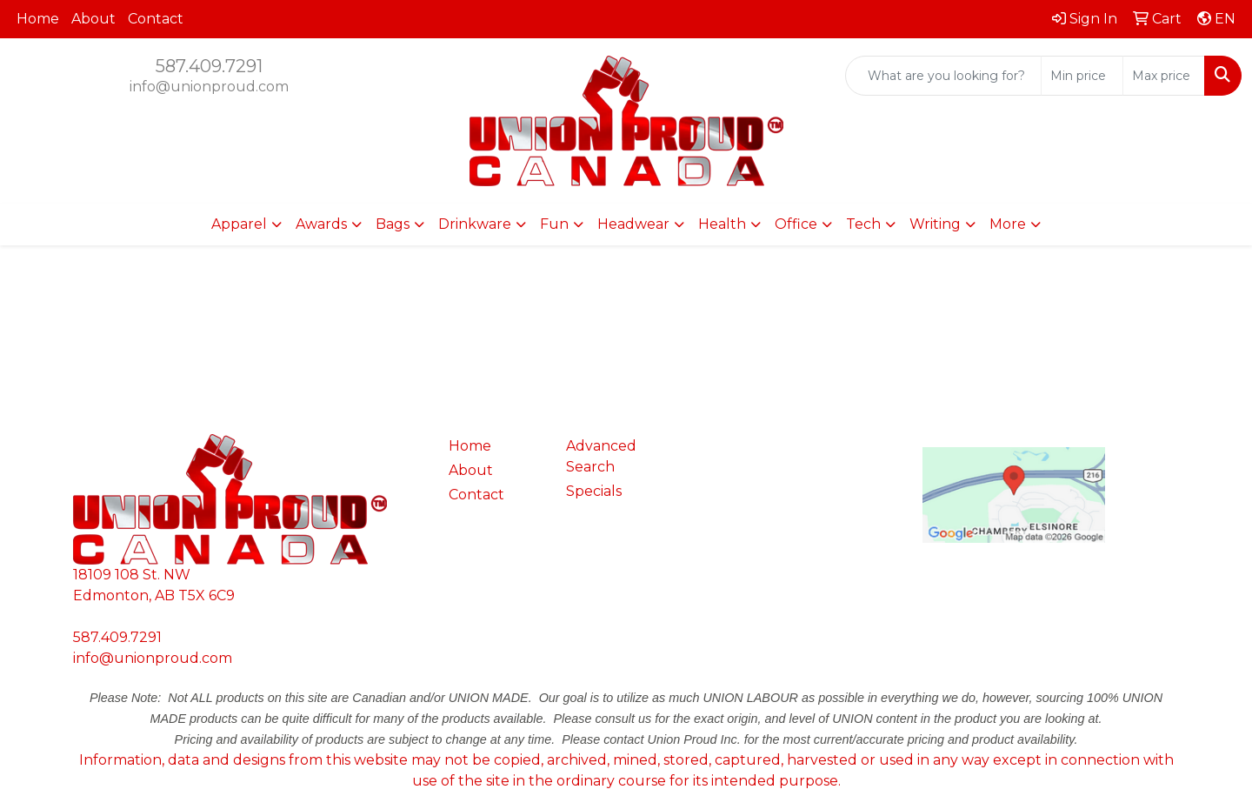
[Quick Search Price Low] (1082, 76)
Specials (594, 491)
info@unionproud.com (209, 86)
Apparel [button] (239, 224)
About (93, 18)
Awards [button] (321, 224)
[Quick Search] (943, 76)
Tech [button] (863, 224)
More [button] (1007, 224)
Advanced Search (601, 456)
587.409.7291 (209, 66)
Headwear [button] (633, 224)
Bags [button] (393, 224)
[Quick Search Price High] (1163, 76)
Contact (155, 18)
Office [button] (796, 224)
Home (38, 18)
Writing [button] (935, 224)
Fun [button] (554, 224)
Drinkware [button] (474, 224)
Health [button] (722, 224)
